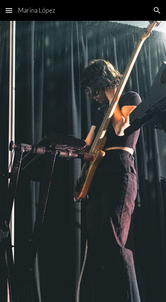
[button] (9, 10)
